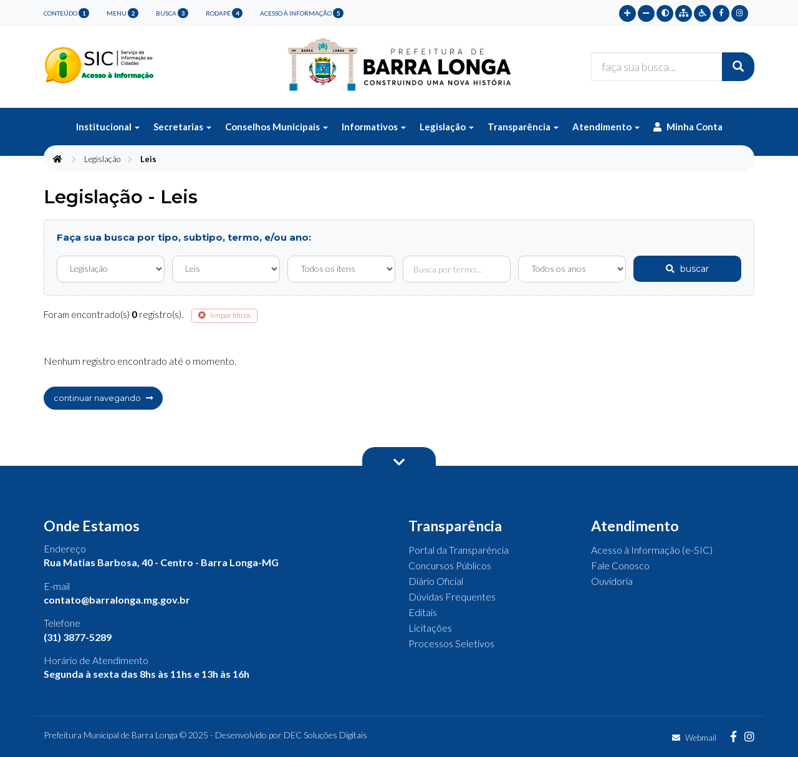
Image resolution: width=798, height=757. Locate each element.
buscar (687, 268)
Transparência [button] (523, 126)
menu (122, 13)
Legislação (102, 159)
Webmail (694, 738)
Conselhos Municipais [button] (276, 126)
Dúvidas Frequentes (452, 596)
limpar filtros (224, 315)
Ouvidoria (612, 581)
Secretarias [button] (182, 126)
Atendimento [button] (606, 126)
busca (172, 13)
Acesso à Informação (302, 13)
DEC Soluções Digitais (325, 735)
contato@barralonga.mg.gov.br (117, 599)
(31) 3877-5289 (78, 637)
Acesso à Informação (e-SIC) (652, 550)
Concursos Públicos (449, 565)
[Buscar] (738, 66)
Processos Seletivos (451, 643)
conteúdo (66, 13)
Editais (422, 612)
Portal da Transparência (458, 550)
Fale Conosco (620, 565)
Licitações (430, 628)
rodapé (224, 13)
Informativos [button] (374, 126)
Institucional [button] (108, 126)
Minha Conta (688, 126)
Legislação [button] (447, 126)
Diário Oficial (435, 581)
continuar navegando (103, 398)
